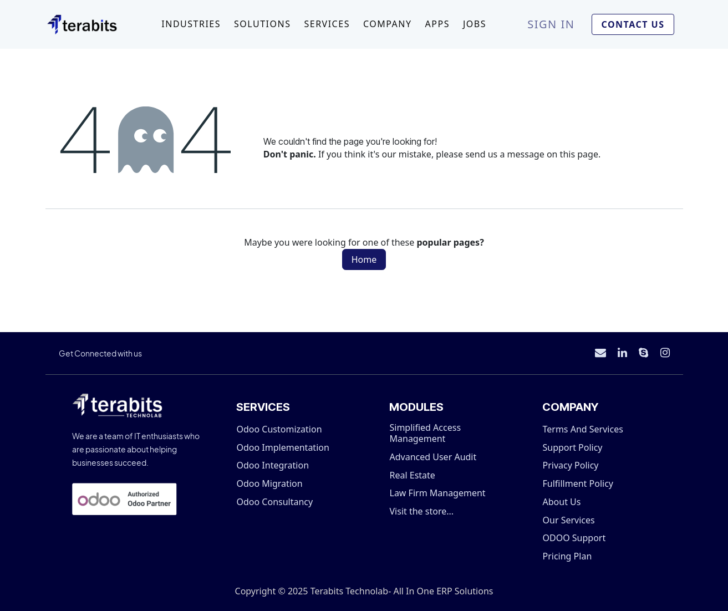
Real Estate (412, 475)
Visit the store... (422, 511)
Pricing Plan (567, 556)
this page (579, 154)
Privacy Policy (571, 465)
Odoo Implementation (283, 447)
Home (364, 259)
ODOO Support (574, 538)
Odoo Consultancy (275, 502)
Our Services (569, 520)
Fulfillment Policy (578, 483)
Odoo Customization (279, 429)
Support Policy (573, 447)
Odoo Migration (270, 483)
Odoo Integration (273, 465)
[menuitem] (191, 25)
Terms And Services (583, 429)
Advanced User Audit (433, 457)
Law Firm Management (438, 493)
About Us (562, 502)
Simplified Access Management (425, 433)
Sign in (550, 24)
